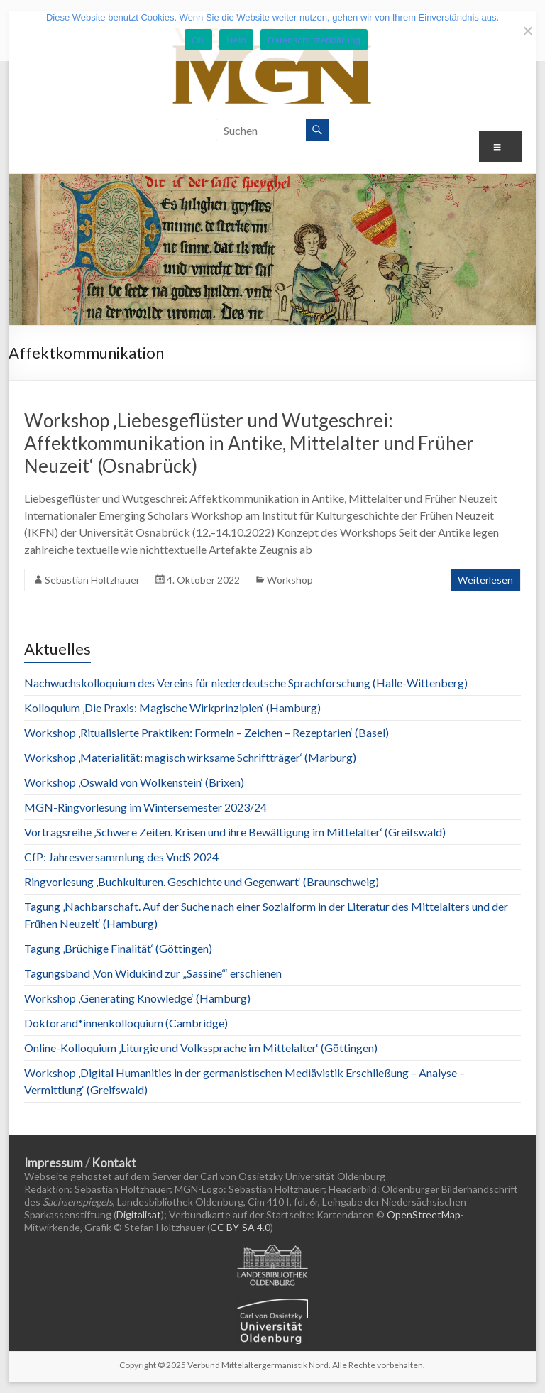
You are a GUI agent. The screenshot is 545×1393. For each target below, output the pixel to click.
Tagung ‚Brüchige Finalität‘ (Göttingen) (118, 948)
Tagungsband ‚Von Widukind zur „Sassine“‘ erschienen (153, 973)
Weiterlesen (485, 580)
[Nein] (527, 30)
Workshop (290, 580)
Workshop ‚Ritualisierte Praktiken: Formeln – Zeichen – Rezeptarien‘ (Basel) (206, 732)
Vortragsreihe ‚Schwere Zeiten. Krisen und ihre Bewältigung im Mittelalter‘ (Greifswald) (235, 831)
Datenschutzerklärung (314, 40)
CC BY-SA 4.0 (240, 1227)
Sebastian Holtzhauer (92, 580)
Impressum (53, 1162)
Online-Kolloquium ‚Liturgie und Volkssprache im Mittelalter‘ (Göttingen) (201, 1047)
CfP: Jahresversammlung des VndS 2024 (121, 856)
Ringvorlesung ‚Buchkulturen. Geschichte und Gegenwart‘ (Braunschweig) (201, 881)
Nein (236, 40)
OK (198, 40)
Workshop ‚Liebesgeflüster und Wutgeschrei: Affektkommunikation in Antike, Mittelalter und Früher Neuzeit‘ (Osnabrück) (249, 443)
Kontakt (114, 1162)
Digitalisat (138, 1214)
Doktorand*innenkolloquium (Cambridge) (126, 1022)
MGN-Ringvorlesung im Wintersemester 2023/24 (145, 807)
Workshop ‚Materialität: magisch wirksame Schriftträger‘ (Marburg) (190, 757)
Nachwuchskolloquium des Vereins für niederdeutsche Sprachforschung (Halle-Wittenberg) (246, 682)
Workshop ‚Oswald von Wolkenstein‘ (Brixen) (134, 782)
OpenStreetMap (424, 1214)
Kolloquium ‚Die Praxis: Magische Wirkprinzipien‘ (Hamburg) (172, 707)
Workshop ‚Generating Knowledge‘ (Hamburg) (137, 998)
